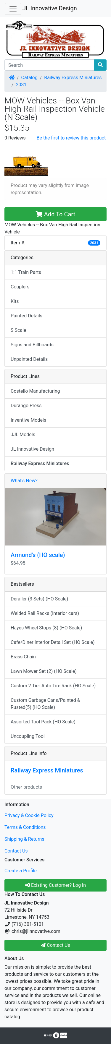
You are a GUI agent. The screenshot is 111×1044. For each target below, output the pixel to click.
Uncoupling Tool (28, 736)
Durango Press (26, 405)
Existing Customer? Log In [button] (55, 885)
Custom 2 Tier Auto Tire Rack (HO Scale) (53, 686)
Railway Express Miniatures (73, 77)
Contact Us (16, 851)
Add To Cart (55, 214)
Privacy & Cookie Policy (29, 815)
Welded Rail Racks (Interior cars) (45, 613)
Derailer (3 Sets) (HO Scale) (39, 599)
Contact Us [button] (55, 945)
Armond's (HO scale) (38, 554)
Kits (15, 301)
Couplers (20, 287)
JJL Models (23, 434)
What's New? (24, 480)
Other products (26, 787)
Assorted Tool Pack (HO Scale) (43, 722)
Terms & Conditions (25, 827)
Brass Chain (23, 657)
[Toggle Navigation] (13, 9)
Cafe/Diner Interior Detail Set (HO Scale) (53, 642)
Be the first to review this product (71, 138)
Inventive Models (28, 420)
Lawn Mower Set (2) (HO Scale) (44, 671)
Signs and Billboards (32, 345)
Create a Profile (20, 870)
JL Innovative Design (49, 8)
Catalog (29, 77)
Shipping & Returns (24, 839)
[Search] (49, 65)
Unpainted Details (29, 359)
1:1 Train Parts (26, 272)
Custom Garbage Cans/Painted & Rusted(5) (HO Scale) (45, 703)
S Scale (18, 330)
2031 (21, 84)
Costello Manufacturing (35, 391)
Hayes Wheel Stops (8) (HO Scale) (46, 628)
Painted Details (26, 316)
